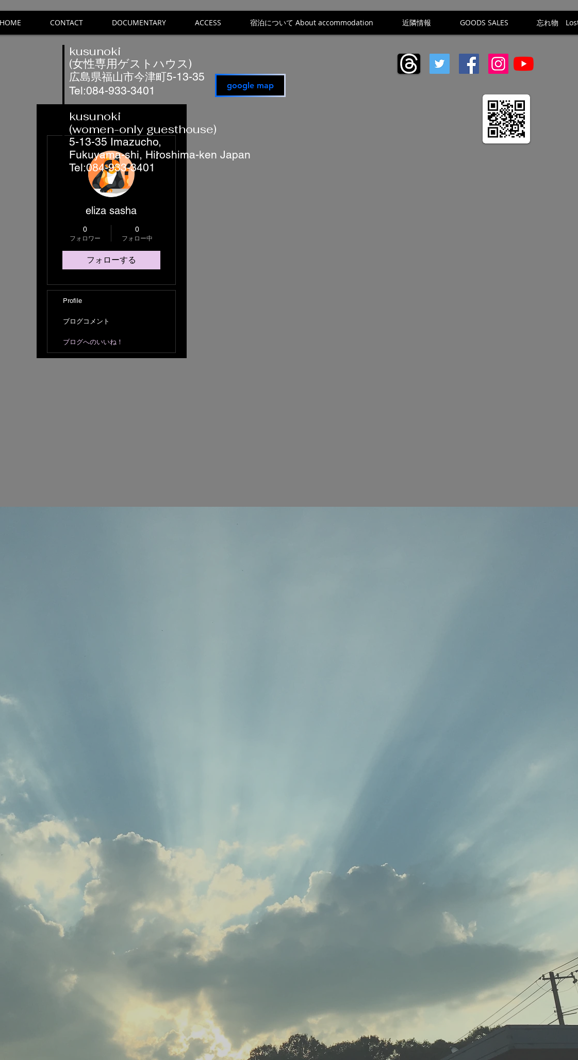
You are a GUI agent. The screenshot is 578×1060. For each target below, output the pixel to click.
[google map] (250, 85)
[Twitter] (440, 64)
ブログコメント (86, 321)
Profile (72, 300)
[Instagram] (498, 64)
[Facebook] (469, 64)
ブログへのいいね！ (93, 342)
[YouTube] (524, 64)
